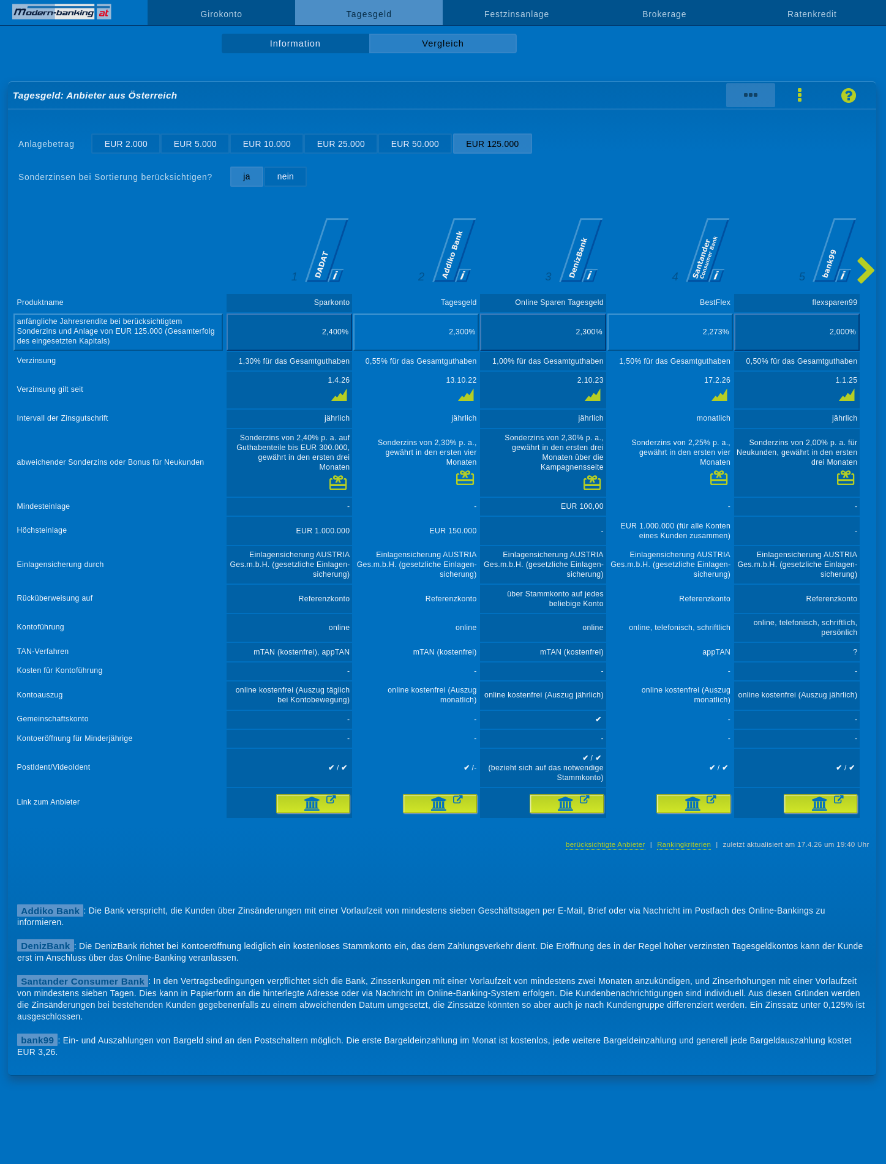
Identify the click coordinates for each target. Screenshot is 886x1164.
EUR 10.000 (267, 144)
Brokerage (664, 14)
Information (295, 43)
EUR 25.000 (341, 144)
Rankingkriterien (684, 844)
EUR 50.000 (415, 144)
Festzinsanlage (516, 14)
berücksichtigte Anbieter (605, 844)
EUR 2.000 (126, 144)
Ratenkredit (812, 14)
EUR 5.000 (195, 144)
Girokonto (221, 14)
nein (285, 176)
